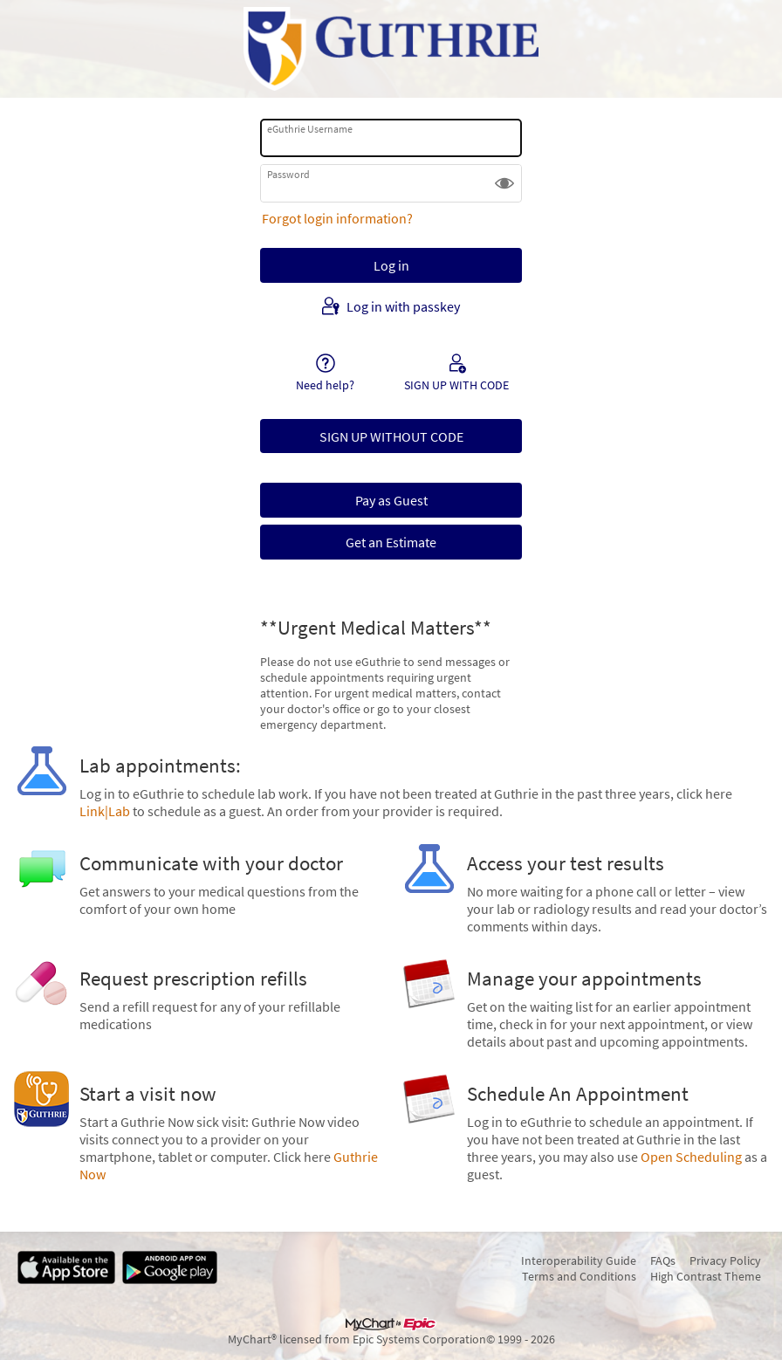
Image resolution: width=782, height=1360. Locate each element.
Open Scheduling (691, 1156)
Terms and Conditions (579, 1276)
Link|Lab (104, 811)
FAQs (663, 1260)
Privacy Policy (725, 1260)
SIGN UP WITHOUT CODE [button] (391, 436)
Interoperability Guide (578, 1260)
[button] (504, 183)
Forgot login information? (337, 218)
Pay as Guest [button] (391, 500)
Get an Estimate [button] (391, 542)
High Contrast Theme (705, 1276)
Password (288, 174)
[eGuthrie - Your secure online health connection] (391, 49)
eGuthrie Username (310, 128)
